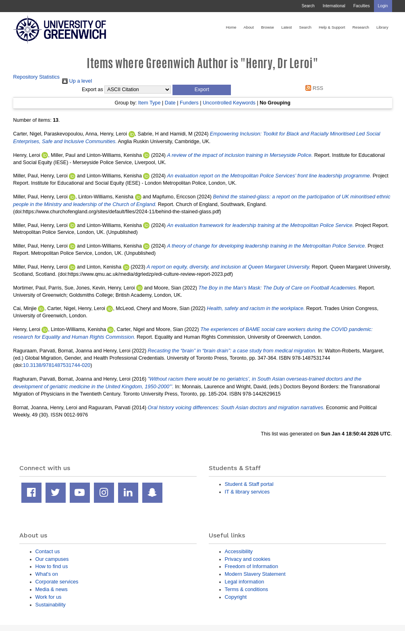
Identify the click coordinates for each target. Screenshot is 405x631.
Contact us (47, 551)
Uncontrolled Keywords (229, 103)
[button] (201, 90)
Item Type (149, 103)
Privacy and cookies (247, 559)
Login (383, 6)
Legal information (244, 582)
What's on (46, 574)
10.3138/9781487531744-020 (56, 365)
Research (361, 27)
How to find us (51, 566)
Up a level (77, 81)
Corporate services (57, 582)
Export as (92, 89)
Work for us (48, 597)
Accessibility (239, 551)
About (248, 27)
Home (231, 27)
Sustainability (50, 605)
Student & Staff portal (249, 484)
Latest (286, 27)
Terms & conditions (246, 589)
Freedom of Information (251, 566)
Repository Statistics (36, 77)
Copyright (236, 597)
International (334, 6)
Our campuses (52, 559)
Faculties (361, 6)
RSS (313, 88)
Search (307, 6)
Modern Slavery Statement (255, 574)
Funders (189, 103)
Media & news (51, 589)
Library (382, 27)
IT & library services (247, 492)
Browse (267, 27)
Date (170, 103)
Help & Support (332, 27)
